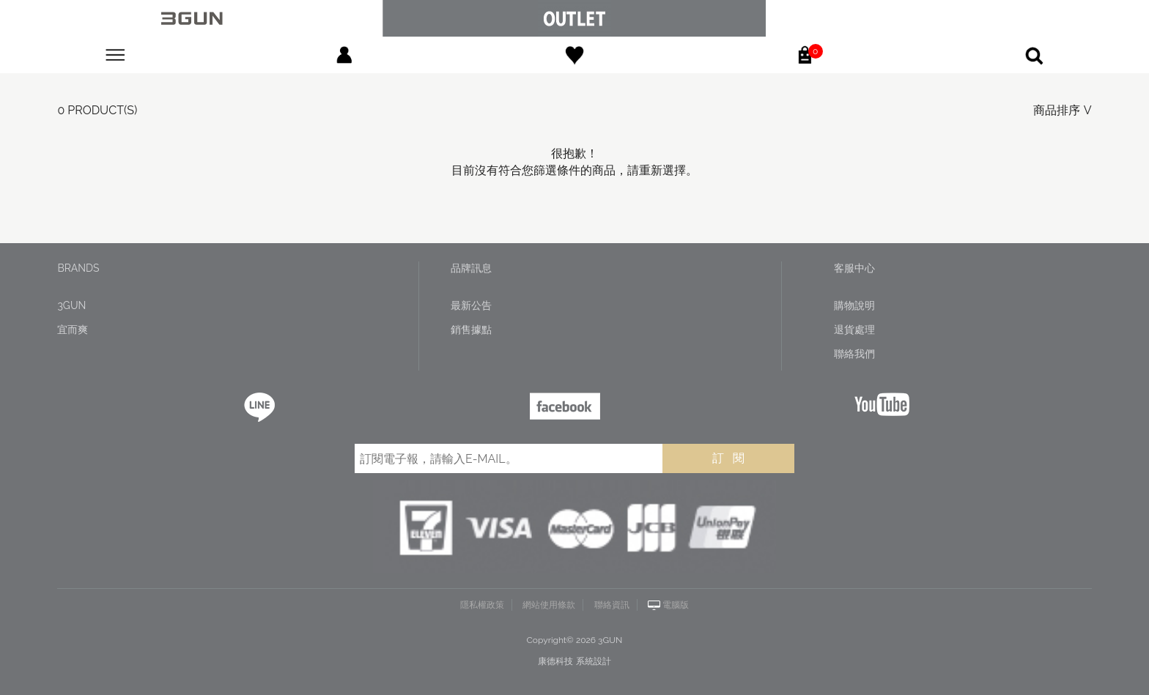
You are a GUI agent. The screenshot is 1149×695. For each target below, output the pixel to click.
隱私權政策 (482, 605)
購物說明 (854, 305)
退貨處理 (854, 329)
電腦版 (675, 605)
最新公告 (471, 305)
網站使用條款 (548, 605)
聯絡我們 (854, 354)
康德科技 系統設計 (574, 661)
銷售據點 (471, 329)
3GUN (71, 305)
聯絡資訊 (611, 605)
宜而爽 (72, 329)
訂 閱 (728, 458)
